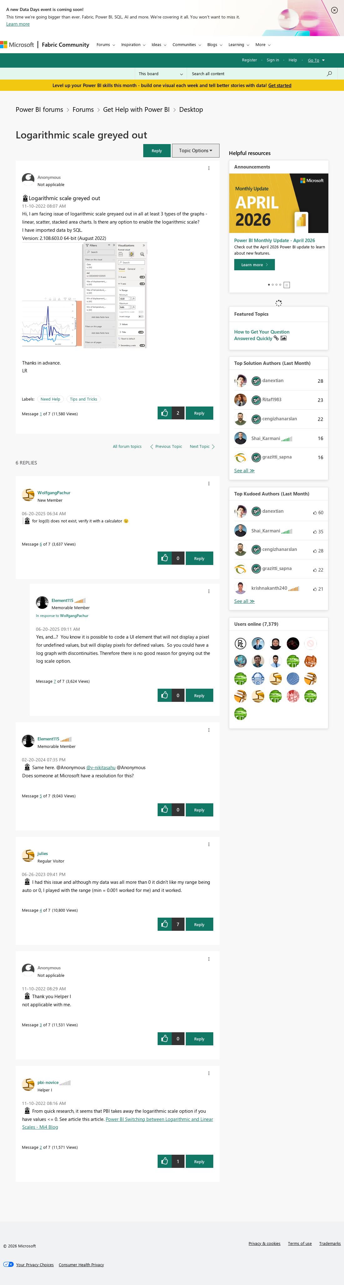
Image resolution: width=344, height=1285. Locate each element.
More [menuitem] (260, 44)
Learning (236, 44)
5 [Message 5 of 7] (41, 795)
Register (249, 59)
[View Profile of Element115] (62, 600)
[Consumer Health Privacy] (81, 1264)
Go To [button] (313, 60)
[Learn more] (254, 264)
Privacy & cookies (265, 1243)
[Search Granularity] (161, 74)
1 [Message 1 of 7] (41, 413)
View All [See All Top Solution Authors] (244, 470)
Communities (184, 44)
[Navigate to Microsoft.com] (17, 44)
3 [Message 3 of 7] (41, 1024)
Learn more (18, 24)
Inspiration (130, 44)
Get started (279, 85)
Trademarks (330, 1243)
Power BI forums (39, 109)
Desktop (191, 109)
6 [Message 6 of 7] (41, 544)
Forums (103, 44)
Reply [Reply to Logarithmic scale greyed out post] (199, 413)
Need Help (50, 399)
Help (293, 59)
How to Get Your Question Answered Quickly (262, 335)
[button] (157, 150)
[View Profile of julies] (43, 853)
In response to (62, 615)
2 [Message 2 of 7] (41, 1147)
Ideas (156, 44)
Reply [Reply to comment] (199, 558)
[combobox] (262, 74)
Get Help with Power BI (136, 109)
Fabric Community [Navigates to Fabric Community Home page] (65, 44)
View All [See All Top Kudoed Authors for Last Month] (244, 601)
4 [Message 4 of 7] (41, 910)
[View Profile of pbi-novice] (48, 1082)
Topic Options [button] (193, 150)
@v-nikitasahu (100, 767)
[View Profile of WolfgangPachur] (54, 492)
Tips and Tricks (83, 399)
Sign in (273, 59)
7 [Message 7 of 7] (55, 681)
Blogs (212, 44)
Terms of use (300, 1243)
